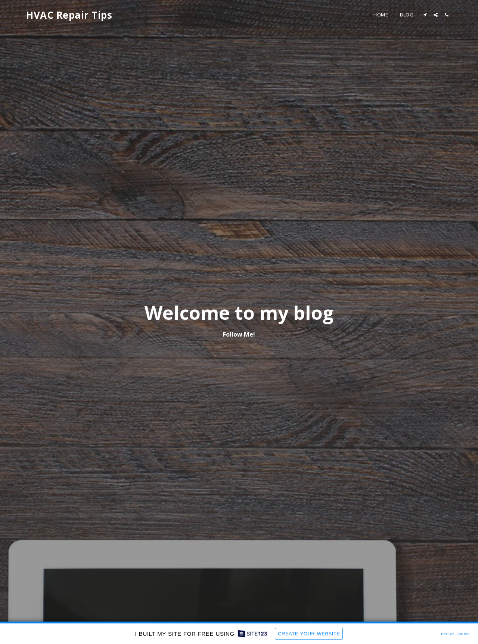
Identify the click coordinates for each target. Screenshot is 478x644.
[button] (425, 14)
